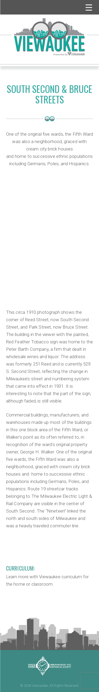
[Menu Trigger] (89, 7)
